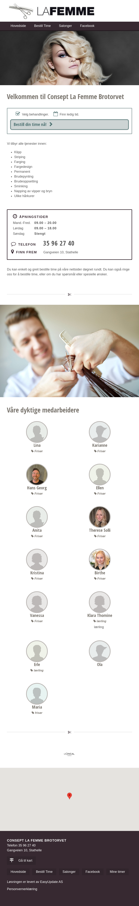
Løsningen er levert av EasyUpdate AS (35, 882)
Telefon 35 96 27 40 (21, 845)
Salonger (65, 26)
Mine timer (117, 872)
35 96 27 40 (59, 243)
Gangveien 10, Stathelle (60, 252)
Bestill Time (42, 26)
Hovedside (18, 26)
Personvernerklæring (22, 889)
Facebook (87, 26)
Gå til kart (21, 860)
